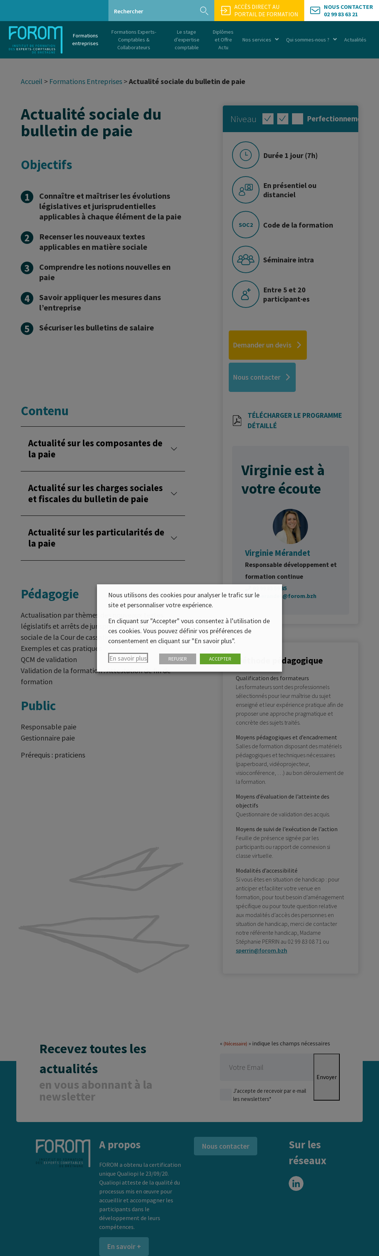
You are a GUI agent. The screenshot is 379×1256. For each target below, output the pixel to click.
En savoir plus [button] (128, 658)
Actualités (355, 39)
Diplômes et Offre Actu (223, 39)
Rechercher (128, 11)
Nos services (260, 40)
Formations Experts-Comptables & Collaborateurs (133, 39)
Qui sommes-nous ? (311, 40)
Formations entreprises (85, 39)
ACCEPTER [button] (220, 659)
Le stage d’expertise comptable (186, 39)
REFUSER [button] (177, 659)
